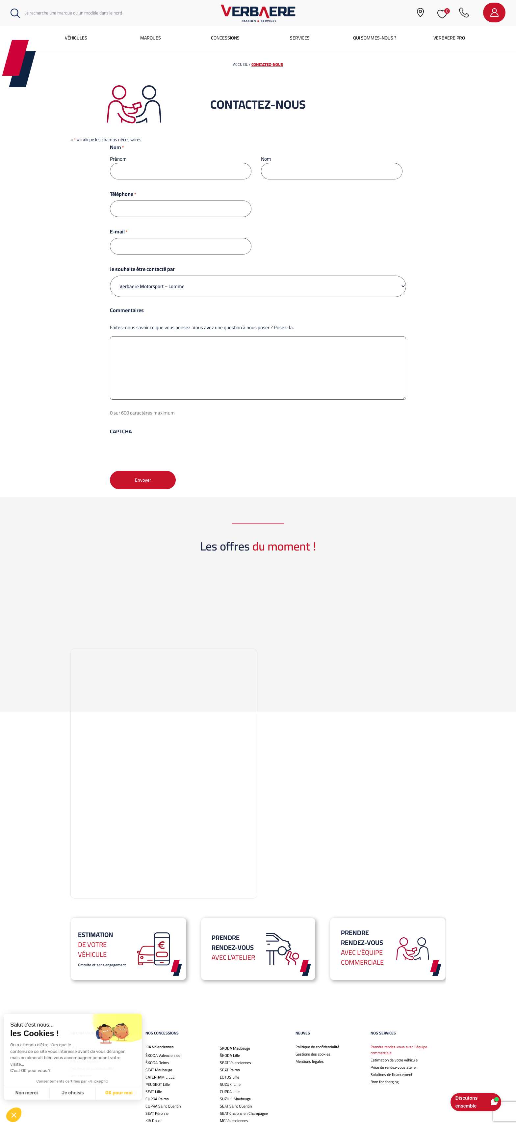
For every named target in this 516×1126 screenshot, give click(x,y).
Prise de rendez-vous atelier (394, 963)
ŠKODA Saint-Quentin (163, 1038)
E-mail (118, 231)
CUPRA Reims (157, 995)
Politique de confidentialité (92, 965)
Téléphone (123, 194)
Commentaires (127, 310)
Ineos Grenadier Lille (162, 1024)
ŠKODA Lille (230, 951)
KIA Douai (153, 1017)
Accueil (240, 64)
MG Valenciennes (234, 1017)
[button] (14, 1115)
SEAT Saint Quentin (236, 1002)
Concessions (225, 38)
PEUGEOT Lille (157, 980)
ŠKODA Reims (157, 959)
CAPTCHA (121, 431)
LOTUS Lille (229, 973)
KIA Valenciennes (159, 943)
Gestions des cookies (313, 950)
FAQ (73, 943)
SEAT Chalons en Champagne (244, 1009)
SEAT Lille (153, 988)
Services (300, 38)
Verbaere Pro (449, 38)
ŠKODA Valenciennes (162, 951)
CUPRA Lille (230, 988)
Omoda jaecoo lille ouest (240, 1046)
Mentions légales (84, 957)
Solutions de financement (391, 971)
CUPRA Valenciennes (162, 1031)
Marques (150, 38)
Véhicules (76, 38)
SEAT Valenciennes (235, 959)
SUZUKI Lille (230, 980)
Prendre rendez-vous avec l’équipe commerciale (399, 946)
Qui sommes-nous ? (374, 38)
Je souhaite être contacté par (142, 269)
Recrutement (80, 972)
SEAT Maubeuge (158, 966)
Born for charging (385, 978)
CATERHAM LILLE (160, 973)
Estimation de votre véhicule (394, 956)
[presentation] (160, 451)
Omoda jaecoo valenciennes (168, 1053)
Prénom (118, 158)
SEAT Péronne (156, 1009)
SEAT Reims (230, 966)
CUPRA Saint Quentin (163, 1002)
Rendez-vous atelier (86, 979)
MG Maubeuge (232, 1024)
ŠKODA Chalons (233, 1031)
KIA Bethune (155, 1046)
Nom (266, 158)
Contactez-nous (83, 950)
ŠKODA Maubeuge (235, 944)
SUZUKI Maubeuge (235, 995)
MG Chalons (230, 1038)
